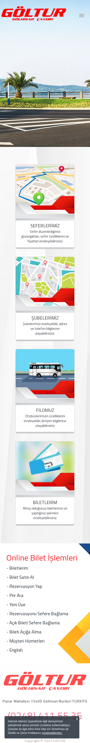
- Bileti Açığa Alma (24, 631)
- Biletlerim (17, 567)
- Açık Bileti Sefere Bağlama (33, 622)
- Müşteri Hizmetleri (26, 640)
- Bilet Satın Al (20, 577)
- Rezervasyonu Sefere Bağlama (37, 613)
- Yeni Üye (16, 604)
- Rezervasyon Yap (24, 586)
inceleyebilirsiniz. (52, 733)
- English (15, 649)
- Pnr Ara (15, 595)
